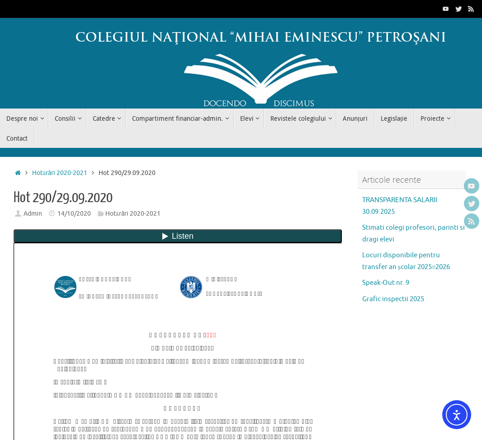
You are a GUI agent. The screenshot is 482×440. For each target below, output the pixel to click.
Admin (33, 214)
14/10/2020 (74, 214)
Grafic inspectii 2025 (393, 299)
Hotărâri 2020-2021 (59, 173)
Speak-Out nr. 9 (385, 283)
